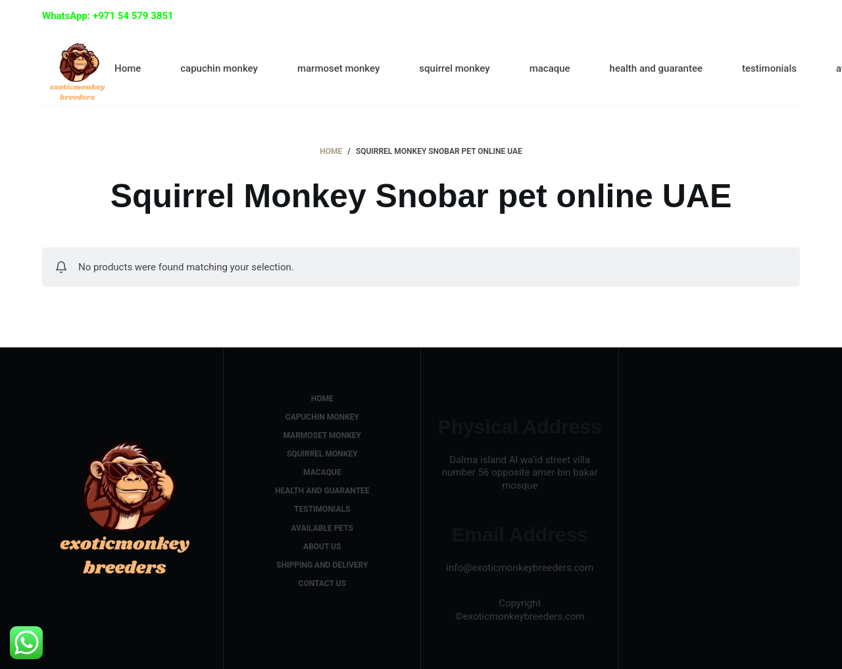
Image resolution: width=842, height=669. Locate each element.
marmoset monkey (338, 68)
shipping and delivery (322, 565)
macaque (550, 68)
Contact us (322, 583)
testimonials (769, 68)
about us (322, 546)
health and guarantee (656, 68)
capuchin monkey (219, 68)
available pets (322, 528)
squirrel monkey (454, 68)
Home (127, 68)
